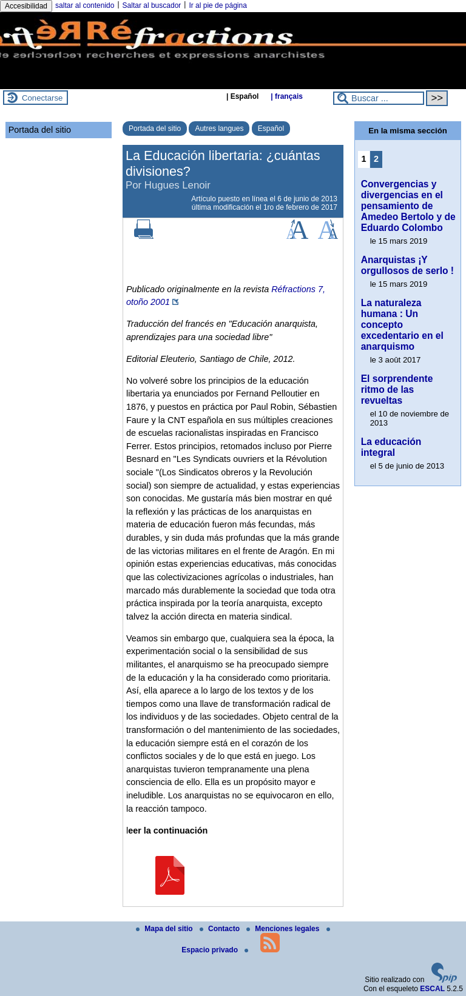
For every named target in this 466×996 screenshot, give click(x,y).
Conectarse (42, 97)
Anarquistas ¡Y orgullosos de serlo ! (407, 265)
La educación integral (391, 447)
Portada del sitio (155, 128)
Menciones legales (283, 928)
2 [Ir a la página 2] (376, 159)
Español (271, 128)
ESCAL (432, 988)
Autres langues (219, 128)
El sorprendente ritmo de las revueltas (397, 389)
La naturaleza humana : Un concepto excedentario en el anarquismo (402, 325)
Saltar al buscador (152, 5)
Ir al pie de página (217, 5)
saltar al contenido (84, 5)
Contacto (220, 928)
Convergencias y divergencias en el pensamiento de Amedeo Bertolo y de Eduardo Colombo (408, 206)
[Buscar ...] (378, 98)
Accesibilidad (26, 6)
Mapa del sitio (165, 928)
